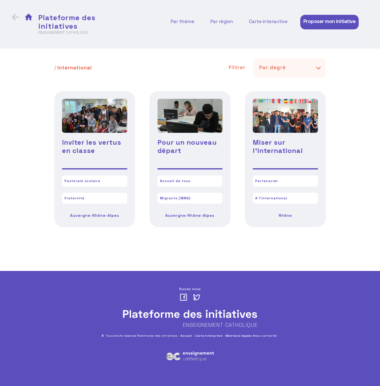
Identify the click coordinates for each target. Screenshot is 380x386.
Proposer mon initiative (329, 21)
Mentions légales (239, 335)
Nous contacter (265, 335)
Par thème (182, 21)
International (74, 67)
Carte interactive (268, 21)
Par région (221, 21)
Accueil (186, 335)
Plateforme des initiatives (67, 22)
